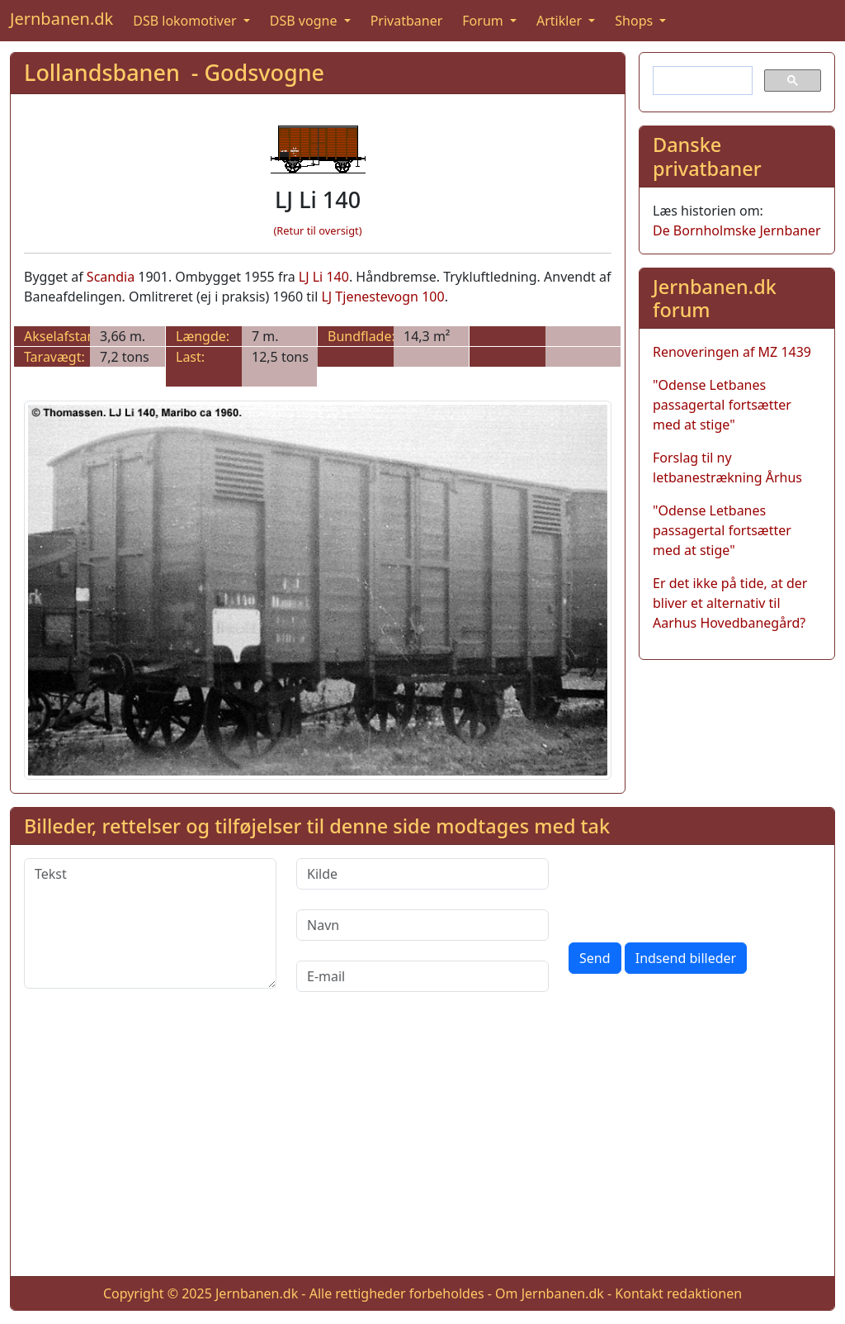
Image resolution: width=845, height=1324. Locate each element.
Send (595, 958)
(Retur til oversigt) (318, 230)
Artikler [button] (560, 21)
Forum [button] (484, 21)
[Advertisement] (422, 1147)
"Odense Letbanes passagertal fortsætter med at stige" (722, 405)
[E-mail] (422, 976)
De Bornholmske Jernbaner (737, 230)
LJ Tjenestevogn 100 (382, 296)
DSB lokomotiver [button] (186, 21)
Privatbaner (407, 21)
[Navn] (422, 925)
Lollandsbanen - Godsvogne (174, 72)
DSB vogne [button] (305, 21)
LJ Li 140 (324, 277)
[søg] (701, 81)
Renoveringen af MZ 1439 (732, 352)
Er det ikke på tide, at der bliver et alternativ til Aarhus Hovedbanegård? (730, 603)
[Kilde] (422, 874)
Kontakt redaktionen (678, 1293)
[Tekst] (150, 923)
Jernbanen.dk (61, 18)
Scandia (111, 277)
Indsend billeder (685, 958)
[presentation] (694, 890)
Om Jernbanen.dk (549, 1293)
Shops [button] (635, 21)
